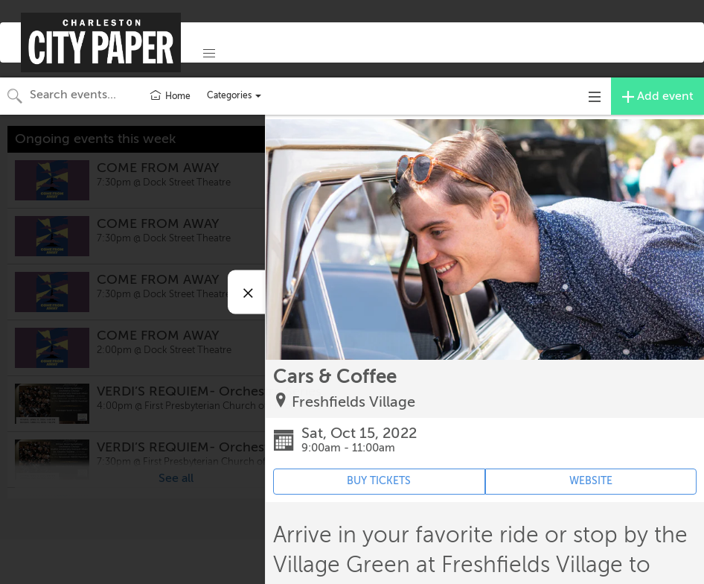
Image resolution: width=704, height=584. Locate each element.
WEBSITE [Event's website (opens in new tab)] (590, 480)
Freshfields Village (353, 401)
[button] (209, 53)
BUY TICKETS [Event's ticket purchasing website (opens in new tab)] (379, 480)
